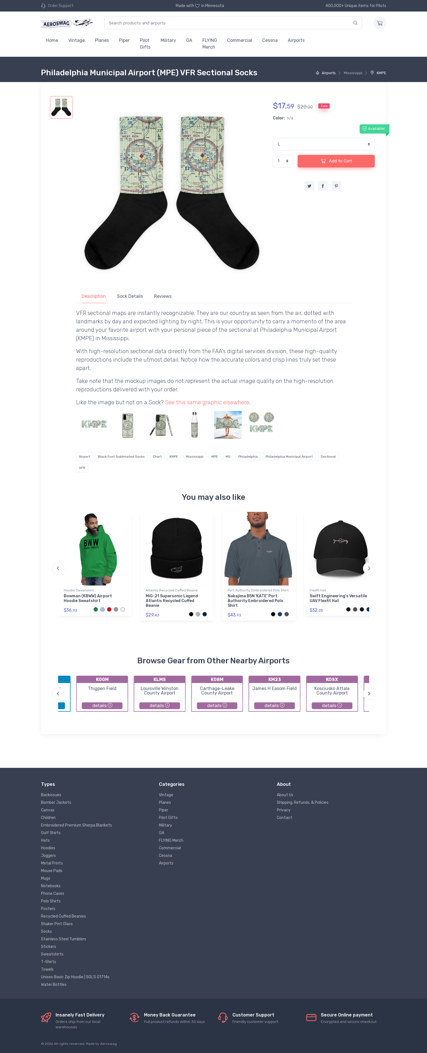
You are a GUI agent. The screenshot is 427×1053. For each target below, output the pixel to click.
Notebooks (51, 886)
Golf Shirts (51, 832)
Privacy (284, 810)
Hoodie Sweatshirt (79, 590)
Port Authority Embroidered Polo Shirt (258, 590)
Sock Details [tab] (130, 296)
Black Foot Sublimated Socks (121, 457)
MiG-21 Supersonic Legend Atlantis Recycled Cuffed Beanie (172, 601)
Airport (84, 457)
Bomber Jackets (56, 802)
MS (228, 457)
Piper (124, 40)
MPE (214, 457)
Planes (102, 40)
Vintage (76, 40)
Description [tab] (94, 296)
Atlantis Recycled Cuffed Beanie (172, 590)
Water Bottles (54, 984)
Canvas (47, 810)
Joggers (48, 855)
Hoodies (48, 848)
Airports (296, 40)
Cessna (270, 40)
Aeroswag (108, 1044)
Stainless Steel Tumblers (63, 939)
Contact (284, 817)
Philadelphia (248, 457)
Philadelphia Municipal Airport (289, 457)
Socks (46, 931)
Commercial (239, 40)
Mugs (45, 878)
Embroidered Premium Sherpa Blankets (76, 825)
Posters (48, 908)
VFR (82, 468)
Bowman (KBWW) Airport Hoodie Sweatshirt (88, 598)
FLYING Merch (209, 44)
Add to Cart (336, 161)
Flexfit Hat (318, 590)
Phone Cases (52, 893)
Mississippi (195, 457)
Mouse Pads (51, 870)
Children (48, 817)
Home (52, 40)
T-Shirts (48, 961)
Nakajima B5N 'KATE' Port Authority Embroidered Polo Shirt (255, 601)
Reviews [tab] (163, 296)
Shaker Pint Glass (57, 924)
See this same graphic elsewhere (207, 402)
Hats (45, 840)
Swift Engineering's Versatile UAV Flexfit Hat (338, 598)
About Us (285, 795)
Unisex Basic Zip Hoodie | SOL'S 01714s (75, 977)
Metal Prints (52, 863)
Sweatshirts (52, 954)
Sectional (328, 457)
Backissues (51, 795)
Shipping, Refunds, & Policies (302, 802)
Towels (47, 969)
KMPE (378, 73)
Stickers (48, 946)
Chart (157, 457)
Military (168, 40)
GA (189, 40)
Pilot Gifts (145, 44)
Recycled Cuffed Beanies (63, 916)
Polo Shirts (51, 901)
